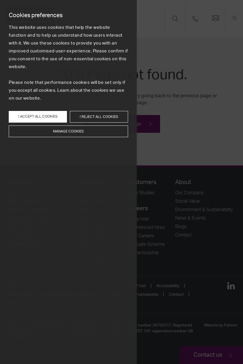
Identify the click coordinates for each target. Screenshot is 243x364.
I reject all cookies (99, 117)
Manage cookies (68, 131)
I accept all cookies (38, 116)
